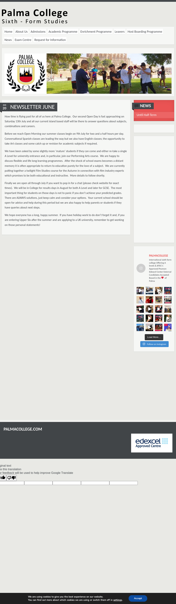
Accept (138, 598)
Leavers (120, 32)
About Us (21, 32)
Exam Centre (23, 40)
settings (117, 600)
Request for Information (50, 40)
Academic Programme (62, 32)
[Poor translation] (11, 478)
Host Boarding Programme (145, 32)
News (8, 40)
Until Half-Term (146, 115)
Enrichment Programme (96, 32)
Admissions (38, 32)
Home (8, 32)
